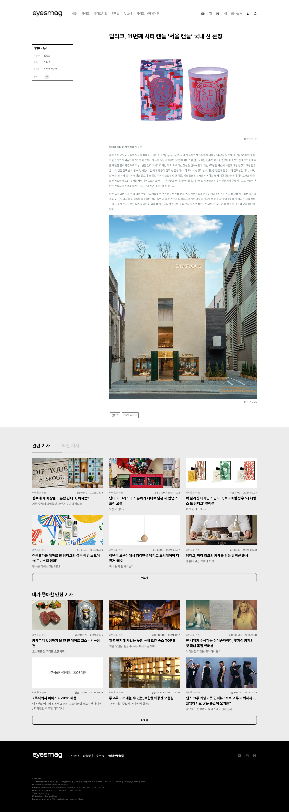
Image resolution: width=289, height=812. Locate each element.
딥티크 (115, 415)
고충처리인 (99, 755)
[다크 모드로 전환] (248, 14)
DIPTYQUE (130, 415)
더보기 (144, 577)
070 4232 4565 (113, 782)
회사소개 (236, 14)
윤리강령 (87, 755)
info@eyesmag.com (135, 782)
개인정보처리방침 (116, 755)
